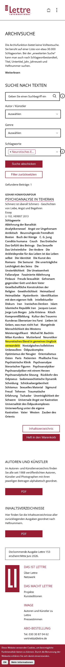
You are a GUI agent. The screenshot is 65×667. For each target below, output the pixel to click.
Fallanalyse (12, 274)
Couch (34, 241)
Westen (35, 412)
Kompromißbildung (17, 316)
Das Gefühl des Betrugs (19, 245)
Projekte (29, 592)
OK (5, 662)
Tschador (25, 395)
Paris (18, 358)
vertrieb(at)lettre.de (35, 638)
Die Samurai (25, 262)
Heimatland (47, 291)
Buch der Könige (26, 237)
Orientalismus (47, 354)
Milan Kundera (14, 337)
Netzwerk (29, 577)
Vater (24, 412)
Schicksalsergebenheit (35, 383)
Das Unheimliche (16, 249)
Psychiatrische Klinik (18, 362)
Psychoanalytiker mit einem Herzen (27, 370)
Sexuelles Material (31, 387)
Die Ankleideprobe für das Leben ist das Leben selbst (32, 254)
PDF (24, 491)
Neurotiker (50, 337)
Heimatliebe (12, 295)
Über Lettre (30, 572)
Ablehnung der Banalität (20, 224)
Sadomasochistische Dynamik (38, 379)
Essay (8, 212)
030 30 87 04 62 (39, 634)
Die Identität (23, 258)
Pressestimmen (33, 619)
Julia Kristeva (37, 312)
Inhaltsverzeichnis (41, 429)
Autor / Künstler (15, 106)
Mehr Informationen (22, 662)
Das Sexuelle (45, 245)
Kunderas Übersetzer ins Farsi (24, 320)
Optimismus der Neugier (20, 354)
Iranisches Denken (36, 304)
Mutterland (33, 337)
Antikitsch (11, 233)
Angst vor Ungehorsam (42, 228)
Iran (19, 304)
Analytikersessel (15, 228)
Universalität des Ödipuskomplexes (27, 404)
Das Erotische (48, 241)
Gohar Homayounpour (20, 194)
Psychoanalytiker (43, 366)
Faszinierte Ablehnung (36, 274)
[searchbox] (33, 113)
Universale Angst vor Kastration (38, 399)
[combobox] (33, 114)
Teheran (20, 391)
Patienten (30, 358)
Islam (54, 304)
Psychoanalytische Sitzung (21, 374)
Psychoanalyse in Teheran (29, 199)
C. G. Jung (46, 237)
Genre (9, 125)
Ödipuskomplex (33, 349)
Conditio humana (16, 241)
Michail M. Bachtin (42, 333)
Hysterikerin (30, 295)
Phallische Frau (48, 358)
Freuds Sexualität (28, 278)
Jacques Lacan (47, 308)
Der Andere (36, 249)
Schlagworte (13, 144)
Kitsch (51, 312)
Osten (9, 358)
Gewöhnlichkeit (27, 291)
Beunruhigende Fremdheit (37, 233)
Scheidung (11, 383)
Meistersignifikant (16, 333)
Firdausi (10, 278)
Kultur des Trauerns (44, 316)
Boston (9, 237)
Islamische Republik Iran (20, 308)
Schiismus (11, 387)
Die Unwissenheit (38, 270)
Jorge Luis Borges (16, 312)
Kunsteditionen (33, 596)
